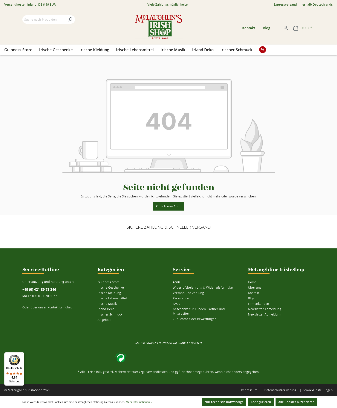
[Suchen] (70, 19)
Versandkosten (157, 372)
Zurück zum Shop (168, 206)
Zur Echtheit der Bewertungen (194, 319)
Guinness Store (108, 282)
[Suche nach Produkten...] (43, 19)
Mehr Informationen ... (139, 402)
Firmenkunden (258, 304)
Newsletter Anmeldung (264, 309)
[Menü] (21, 354)
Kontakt (248, 28)
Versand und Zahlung (188, 293)
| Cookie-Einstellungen (316, 390)
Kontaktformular (59, 307)
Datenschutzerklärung (280, 390)
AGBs (176, 282)
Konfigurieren (261, 402)
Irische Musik (107, 304)
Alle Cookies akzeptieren (296, 402)
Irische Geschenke (111, 287)
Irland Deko (106, 309)
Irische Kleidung (109, 293)
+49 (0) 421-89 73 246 (39, 289)
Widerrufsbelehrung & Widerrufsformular (203, 287)
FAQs (176, 304)
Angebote (104, 320)
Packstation (181, 298)
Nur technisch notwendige (224, 402)
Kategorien (111, 269)
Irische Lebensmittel (112, 298)
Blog (266, 28)
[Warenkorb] (303, 28)
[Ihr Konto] (286, 28)
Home (252, 282)
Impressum (249, 390)
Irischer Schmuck (110, 314)
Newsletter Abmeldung (264, 314)
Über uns (254, 287)
